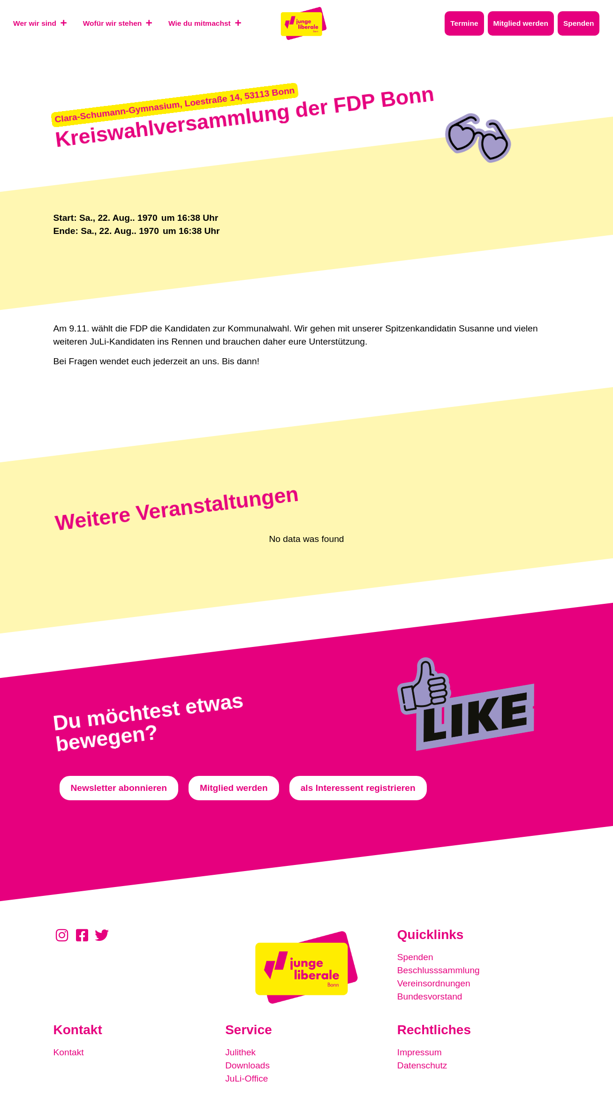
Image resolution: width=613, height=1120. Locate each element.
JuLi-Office (246, 1078)
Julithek (240, 1052)
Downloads (247, 1065)
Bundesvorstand (429, 996)
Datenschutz (422, 1065)
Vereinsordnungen (433, 983)
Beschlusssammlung (438, 970)
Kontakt (68, 1052)
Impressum (419, 1052)
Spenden (415, 957)
